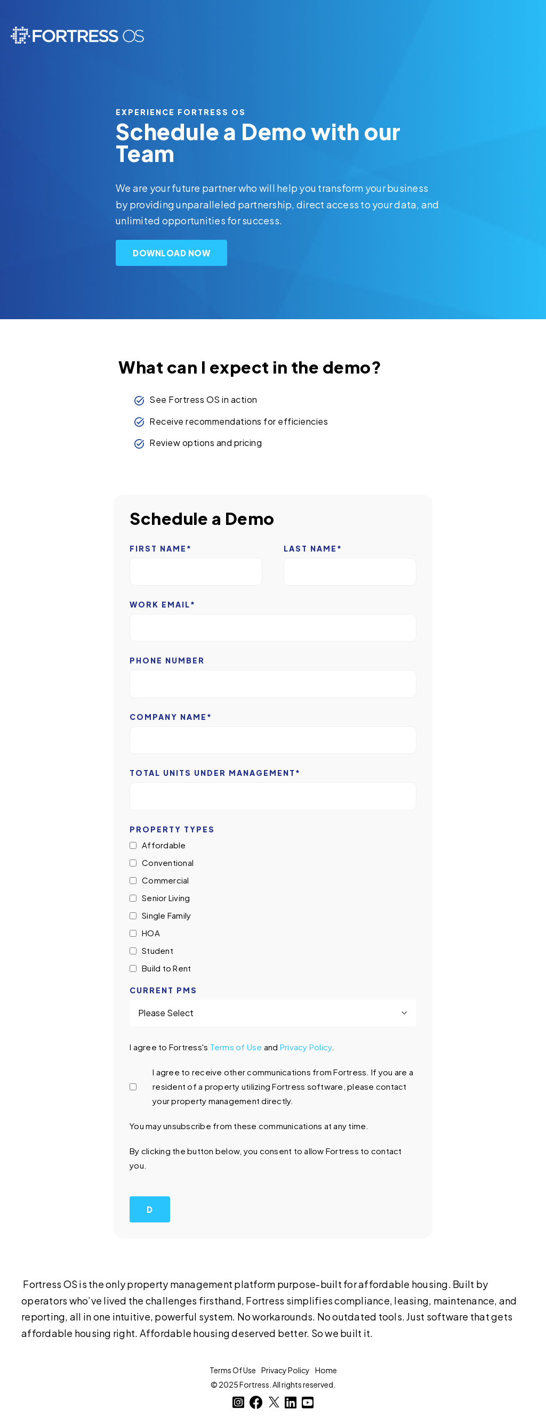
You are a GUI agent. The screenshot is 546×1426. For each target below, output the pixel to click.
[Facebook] (256, 1402)
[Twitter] (274, 1402)
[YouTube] (308, 1402)
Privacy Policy (306, 1047)
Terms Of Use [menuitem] (233, 1370)
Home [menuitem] (326, 1370)
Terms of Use (236, 1047)
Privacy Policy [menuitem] (285, 1370)
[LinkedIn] (291, 1402)
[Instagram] (238, 1402)
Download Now (171, 253)
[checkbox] (273, 907)
